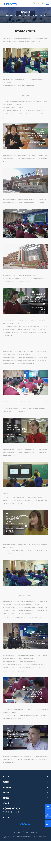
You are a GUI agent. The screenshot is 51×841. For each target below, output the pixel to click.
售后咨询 (48, 807)
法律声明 (25, 832)
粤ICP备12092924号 (27, 836)
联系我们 (17, 832)
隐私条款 (34, 832)
